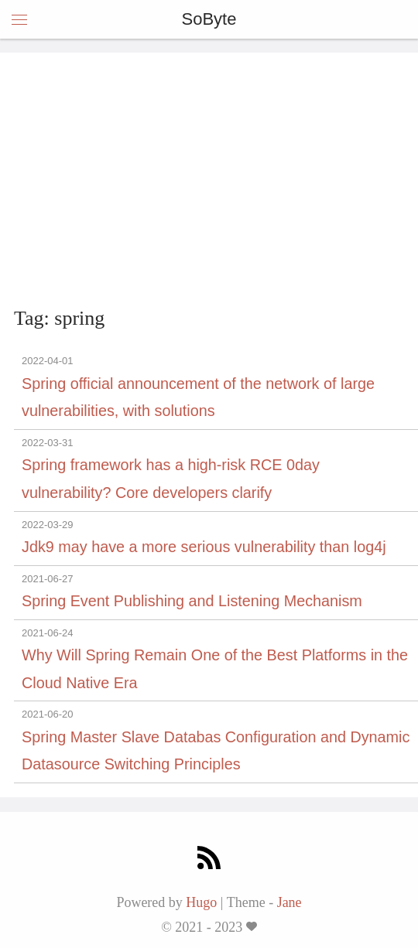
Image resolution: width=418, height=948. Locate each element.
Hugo (201, 902)
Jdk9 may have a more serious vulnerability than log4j (204, 546)
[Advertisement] (209, 182)
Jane (289, 902)
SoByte (209, 19)
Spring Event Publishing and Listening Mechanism (192, 600)
